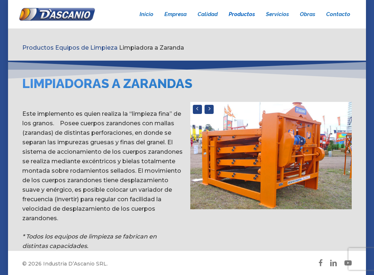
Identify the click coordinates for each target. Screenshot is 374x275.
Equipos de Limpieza (86, 47)
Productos (38, 47)
